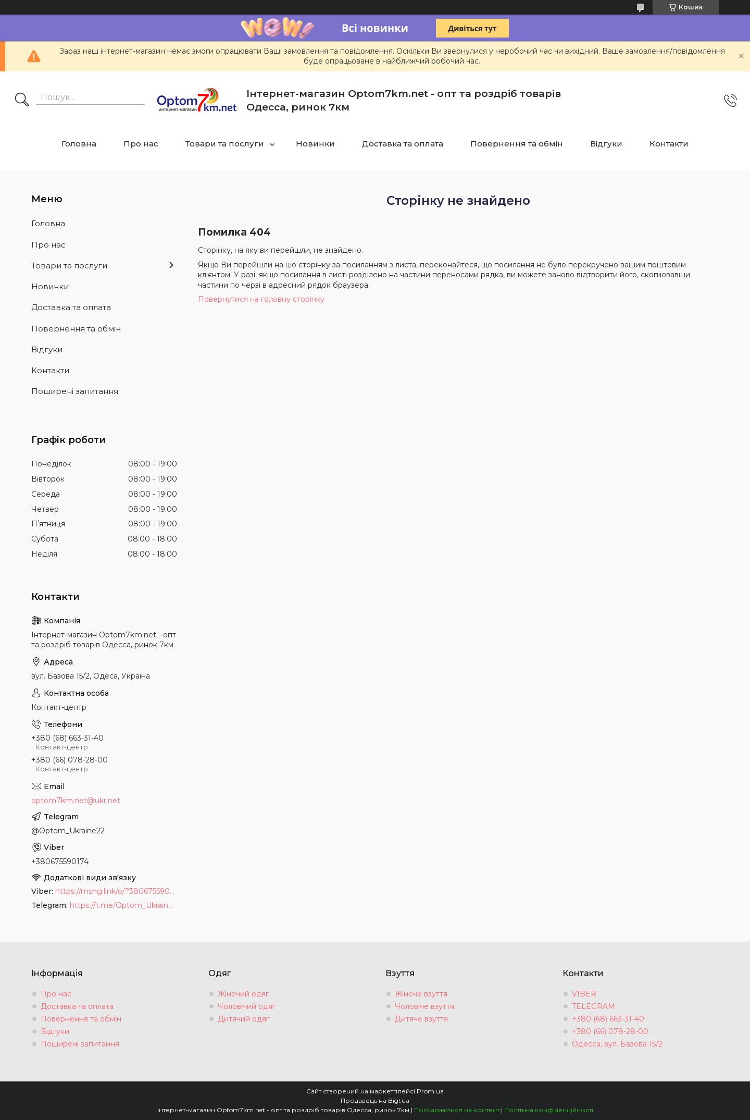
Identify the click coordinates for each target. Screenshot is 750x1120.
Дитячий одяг (243, 1019)
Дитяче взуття (421, 1019)
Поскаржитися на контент (456, 1110)
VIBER (584, 994)
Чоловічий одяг (247, 1006)
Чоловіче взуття (424, 1006)
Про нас (140, 144)
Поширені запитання (74, 391)
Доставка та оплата (402, 144)
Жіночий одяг (243, 994)
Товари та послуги (224, 144)
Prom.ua (430, 1091)
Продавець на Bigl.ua (375, 1100)
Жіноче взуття (421, 994)
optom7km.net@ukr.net (75, 800)
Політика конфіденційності (548, 1110)
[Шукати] (21, 100)
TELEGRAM (593, 1006)
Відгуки (606, 144)
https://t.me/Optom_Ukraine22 (123, 905)
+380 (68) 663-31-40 (608, 1019)
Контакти (669, 144)
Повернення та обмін (516, 144)
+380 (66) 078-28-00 (610, 1031)
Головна (78, 144)
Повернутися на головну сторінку (261, 299)
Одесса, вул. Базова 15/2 (617, 1044)
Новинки (315, 144)
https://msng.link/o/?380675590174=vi (116, 891)
